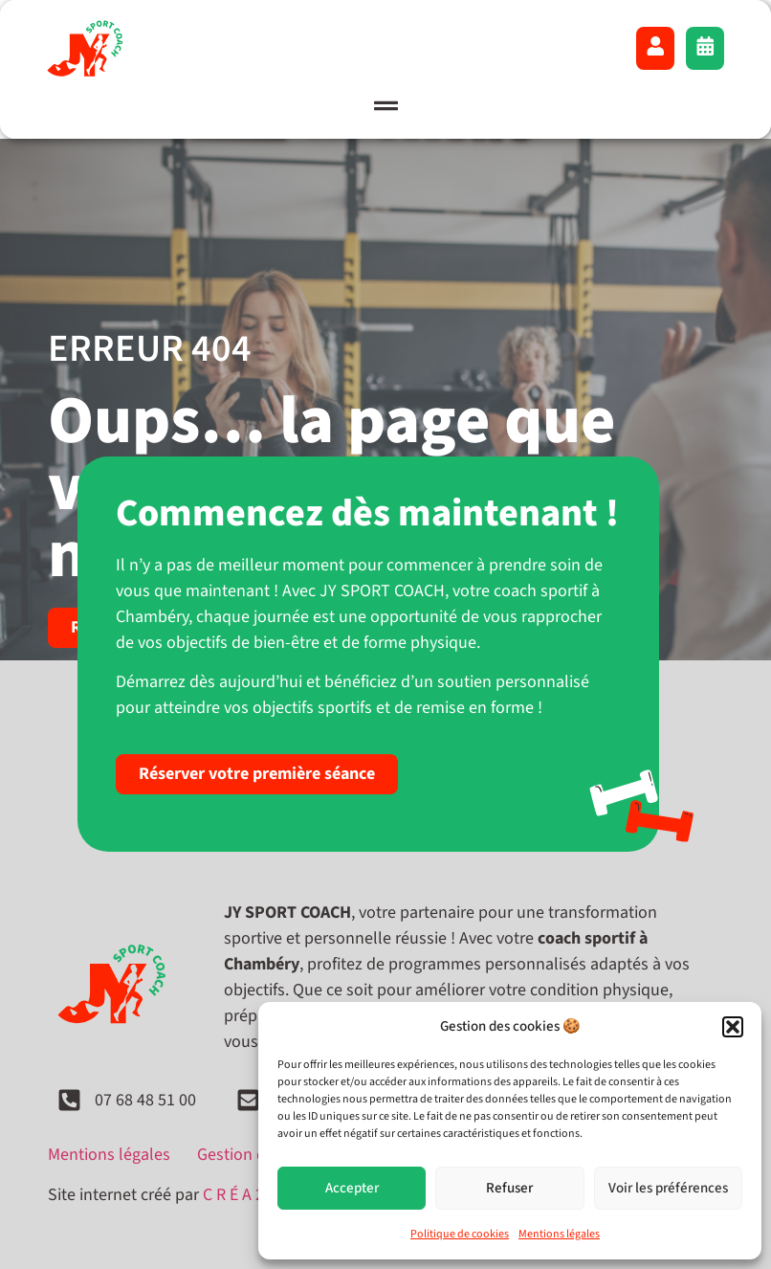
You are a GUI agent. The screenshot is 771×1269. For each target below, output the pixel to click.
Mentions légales (559, 1234)
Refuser (509, 1188)
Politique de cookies (459, 1234)
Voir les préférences (668, 1188)
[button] (732, 1026)
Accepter (352, 1188)
